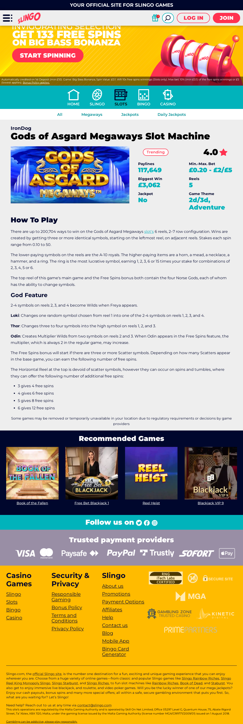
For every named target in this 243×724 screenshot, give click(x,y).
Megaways (91, 114)
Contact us (115, 625)
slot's (149, 231)
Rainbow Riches (165, 683)
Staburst (218, 683)
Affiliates (112, 609)
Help (107, 617)
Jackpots (130, 114)
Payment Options (123, 602)
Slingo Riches (98, 683)
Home (73, 104)
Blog (107, 633)
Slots (121, 104)
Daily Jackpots (172, 114)
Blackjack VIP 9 (211, 503)
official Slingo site (47, 674)
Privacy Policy (67, 628)
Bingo (143, 104)
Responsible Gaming (66, 596)
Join (227, 18)
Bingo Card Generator (115, 651)
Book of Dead (191, 683)
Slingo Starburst (65, 683)
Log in (193, 18)
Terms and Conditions (64, 618)
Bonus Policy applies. (36, 82)
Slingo (97, 104)
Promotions (116, 594)
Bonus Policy (66, 607)
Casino (168, 104)
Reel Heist (151, 503)
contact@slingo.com (94, 705)
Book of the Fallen (32, 503)
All (59, 114)
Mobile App (115, 641)
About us (112, 586)
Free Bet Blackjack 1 (92, 503)
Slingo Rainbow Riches (200, 678)
